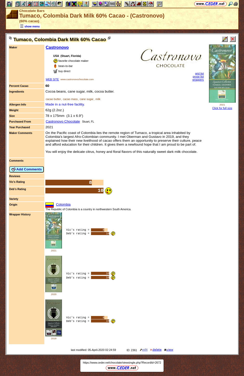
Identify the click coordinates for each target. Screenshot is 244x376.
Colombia (63, 204)
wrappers (198, 79)
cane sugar (87, 99)
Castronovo (57, 47)
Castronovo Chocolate (63, 121)
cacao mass (70, 99)
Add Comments (26, 169)
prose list (198, 76)
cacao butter (53, 99)
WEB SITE (52, 79)
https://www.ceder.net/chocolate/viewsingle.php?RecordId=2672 (122, 362)
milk (97, 99)
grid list (199, 73)
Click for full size (222, 108)
